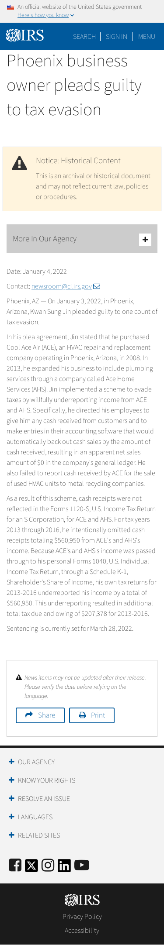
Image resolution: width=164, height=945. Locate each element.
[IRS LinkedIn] (64, 868)
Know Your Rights (46, 780)
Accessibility (82, 930)
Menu (146, 36)
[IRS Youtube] (81, 865)
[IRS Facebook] (15, 865)
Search (84, 36)
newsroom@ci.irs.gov (65, 286)
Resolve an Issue (44, 799)
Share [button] (46, 715)
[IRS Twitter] (31, 868)
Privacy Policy (82, 916)
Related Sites (39, 835)
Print (98, 715)
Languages (35, 817)
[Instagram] (48, 865)
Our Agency (36, 762)
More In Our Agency (82, 239)
